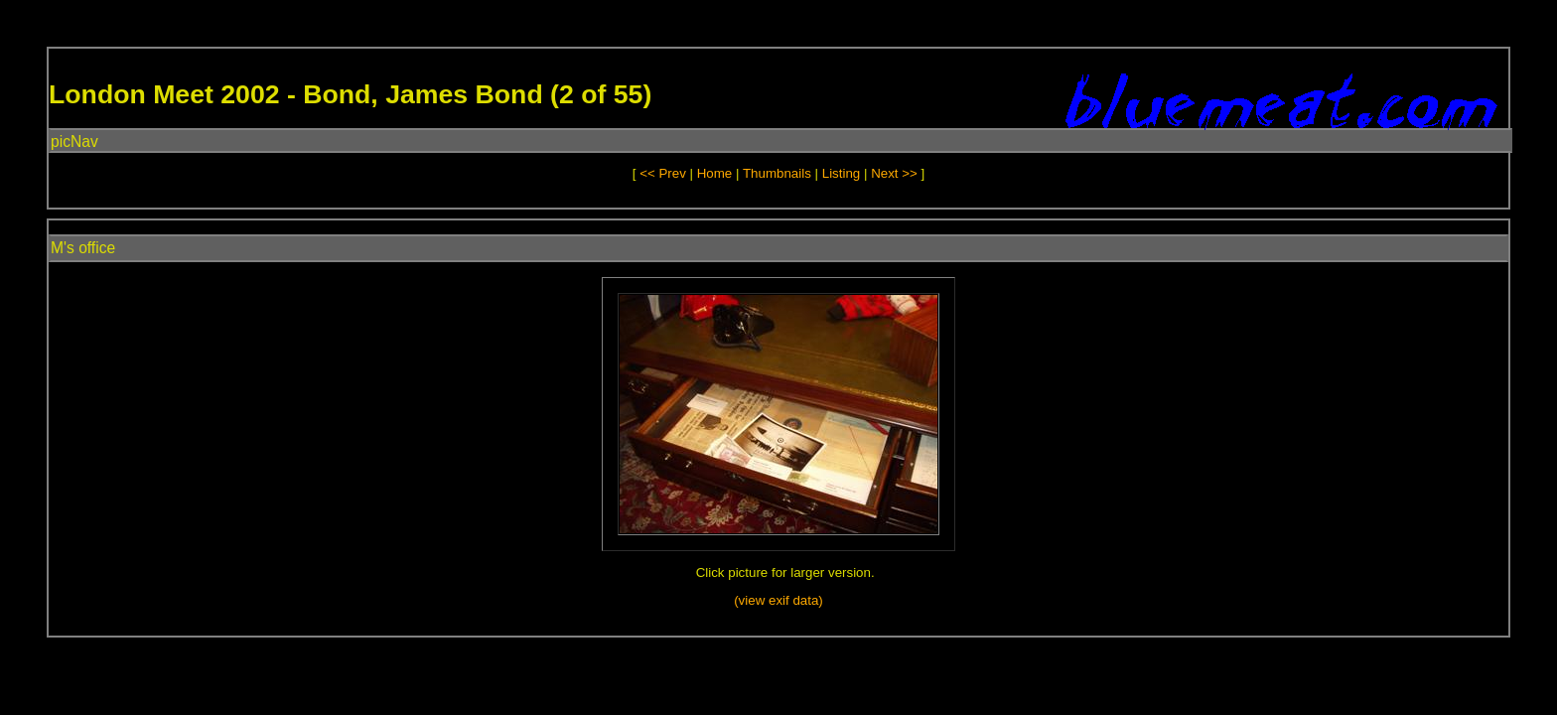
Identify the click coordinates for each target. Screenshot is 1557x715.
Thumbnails (777, 173)
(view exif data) (778, 600)
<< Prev (662, 173)
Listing (841, 173)
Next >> (895, 173)
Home (715, 173)
